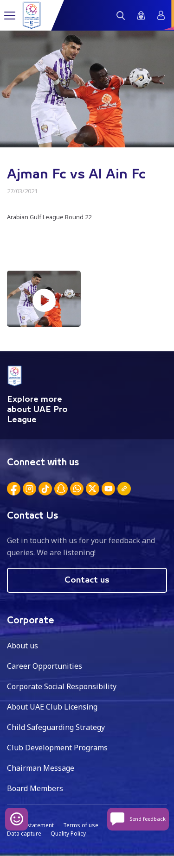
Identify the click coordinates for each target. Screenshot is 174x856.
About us (22, 645)
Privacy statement (30, 825)
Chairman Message (40, 768)
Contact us (87, 580)
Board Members (35, 788)
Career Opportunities (44, 666)
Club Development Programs (57, 747)
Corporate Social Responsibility (61, 686)
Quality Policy (68, 833)
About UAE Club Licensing (52, 707)
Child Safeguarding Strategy (56, 727)
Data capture (24, 833)
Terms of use (80, 825)
